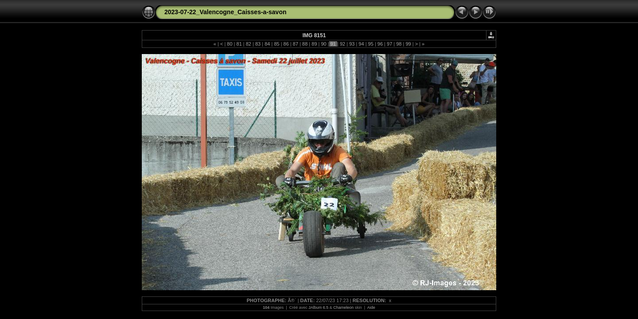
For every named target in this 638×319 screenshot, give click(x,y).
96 (380, 44)
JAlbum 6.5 (318, 307)
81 (239, 44)
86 (286, 44)
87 (296, 44)
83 (258, 44)
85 (276, 44)
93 (352, 44)
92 (342, 44)
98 (399, 44)
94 (361, 44)
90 (323, 44)
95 (371, 44)
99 (408, 44)
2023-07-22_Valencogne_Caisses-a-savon (225, 12)
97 (389, 44)
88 (305, 44)
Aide (371, 307)
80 (229, 44)
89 (314, 44)
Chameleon (343, 307)
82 (249, 44)
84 (267, 44)
